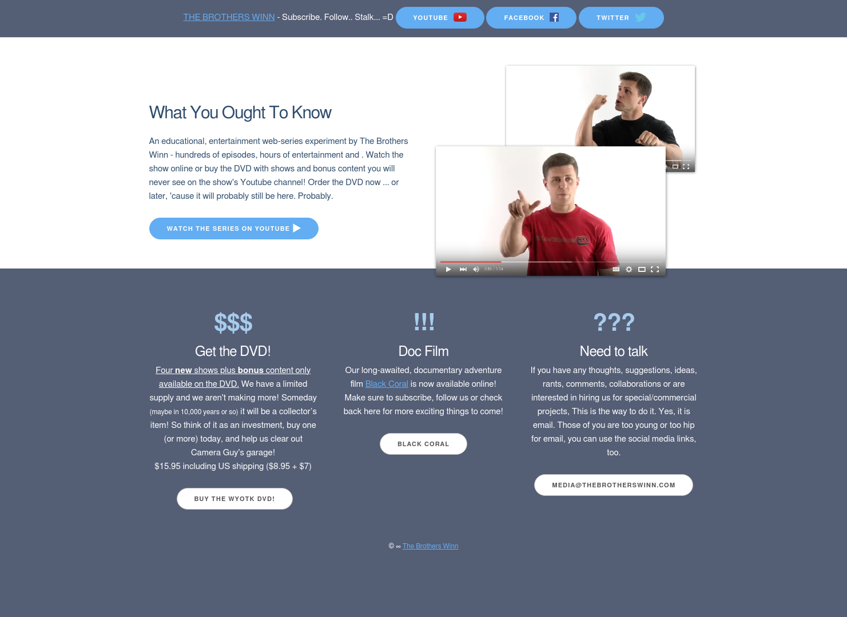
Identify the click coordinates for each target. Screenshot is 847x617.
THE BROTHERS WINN (229, 17)
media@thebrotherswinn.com (613, 485)
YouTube (440, 17)
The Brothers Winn (431, 546)
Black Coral (386, 384)
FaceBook (531, 17)
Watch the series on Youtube (234, 228)
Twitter (621, 17)
